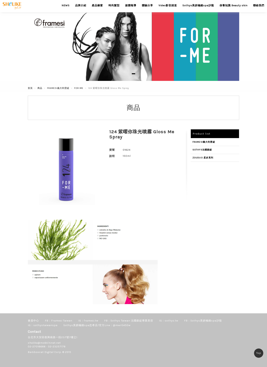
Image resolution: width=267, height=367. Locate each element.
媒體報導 (130, 5)
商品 (39, 88)
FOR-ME (78, 88)
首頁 (30, 88)
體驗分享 (147, 5)
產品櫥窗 (97, 5)
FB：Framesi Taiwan (58, 320)
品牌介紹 (80, 5)
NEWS (66, 5)
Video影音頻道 (168, 5)
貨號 (112, 149)
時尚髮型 (114, 5)
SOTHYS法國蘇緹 (202, 149)
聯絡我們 (258, 5)
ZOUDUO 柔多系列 (202, 157)
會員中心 (33, 320)
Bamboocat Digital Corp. (45, 352)
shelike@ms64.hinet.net (44, 342)
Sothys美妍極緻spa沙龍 (198, 5)
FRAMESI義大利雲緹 (58, 88)
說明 (112, 156)
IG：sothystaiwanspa (42, 325)
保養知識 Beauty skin (234, 5)
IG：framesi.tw (88, 320)
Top (258, 353)
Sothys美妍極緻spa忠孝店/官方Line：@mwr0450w (97, 325)
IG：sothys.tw (168, 320)
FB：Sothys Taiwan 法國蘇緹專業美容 (128, 320)
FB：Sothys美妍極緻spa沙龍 (203, 320)
